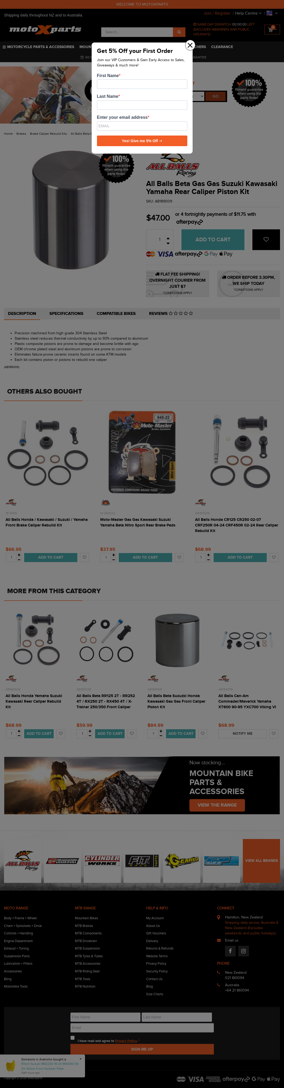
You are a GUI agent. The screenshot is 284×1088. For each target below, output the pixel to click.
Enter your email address (122, 117)
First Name (108, 75)
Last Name (107, 96)
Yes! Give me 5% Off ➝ (142, 141)
